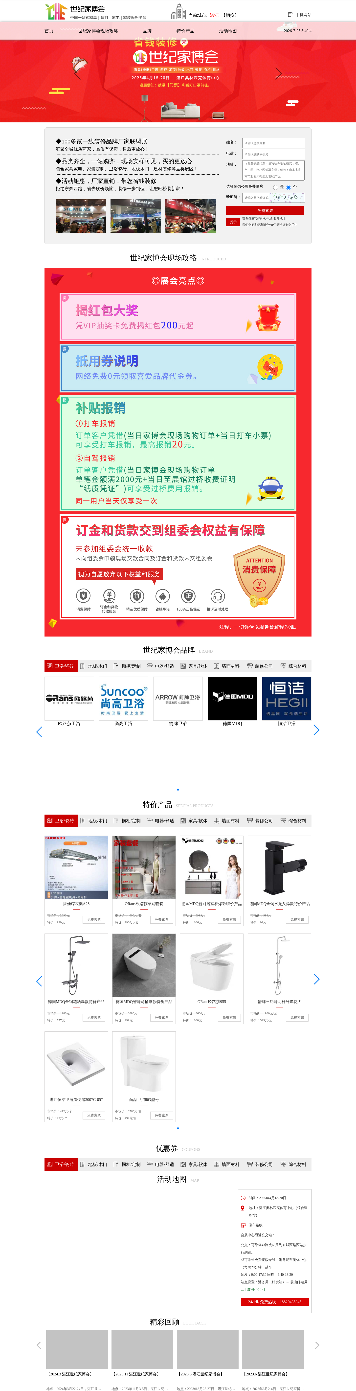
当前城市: (203, 15)
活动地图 (228, 30)
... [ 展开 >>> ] (253, 1289)
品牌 (147, 30)
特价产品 (185, 30)
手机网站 (304, 15)
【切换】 (230, 15)
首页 (48, 30)
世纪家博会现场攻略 (98, 30)
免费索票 (265, 210)
